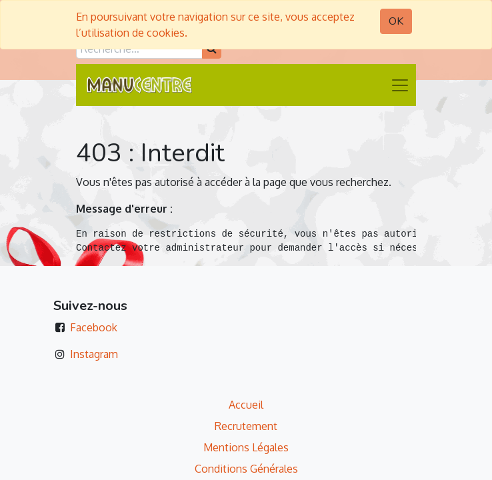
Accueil (246, 404)
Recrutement (246, 426)
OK (396, 21)
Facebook (93, 327)
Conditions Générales (246, 468)
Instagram (94, 354)
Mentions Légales (246, 447)
